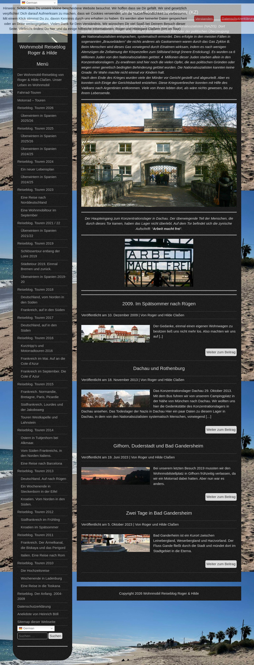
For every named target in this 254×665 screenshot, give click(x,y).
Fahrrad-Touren (29, 92)
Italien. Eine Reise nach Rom (43, 555)
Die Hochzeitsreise (35, 570)
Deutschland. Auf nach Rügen (43, 479)
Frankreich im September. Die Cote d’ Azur (43, 373)
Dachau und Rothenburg (159, 368)
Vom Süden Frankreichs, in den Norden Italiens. (41, 453)
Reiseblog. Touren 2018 (35, 289)
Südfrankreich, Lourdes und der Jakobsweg (42, 407)
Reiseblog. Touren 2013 (35, 471)
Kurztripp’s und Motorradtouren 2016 (37, 348)
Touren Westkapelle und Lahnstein (39, 419)
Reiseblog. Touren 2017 (35, 317)
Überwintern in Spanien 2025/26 (38, 118)
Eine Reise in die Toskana (40, 586)
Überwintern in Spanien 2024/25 (38, 151)
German (26, 628)
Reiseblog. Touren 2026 (35, 108)
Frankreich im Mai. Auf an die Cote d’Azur (43, 361)
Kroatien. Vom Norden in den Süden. (43, 501)
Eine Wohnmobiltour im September (38, 212)
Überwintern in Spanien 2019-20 (43, 279)
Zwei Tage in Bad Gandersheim (159, 513)
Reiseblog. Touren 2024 (35, 161)
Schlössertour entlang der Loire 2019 (40, 253)
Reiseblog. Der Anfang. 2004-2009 (39, 596)
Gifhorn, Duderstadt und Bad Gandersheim (158, 445)
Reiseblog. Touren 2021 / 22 (38, 223)
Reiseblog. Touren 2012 (35, 512)
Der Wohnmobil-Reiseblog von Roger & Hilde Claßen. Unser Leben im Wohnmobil (40, 80)
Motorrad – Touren (31, 100)
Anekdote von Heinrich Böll (37, 614)
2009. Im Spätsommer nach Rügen (159, 303)
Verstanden (204, 19)
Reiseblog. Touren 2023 (35, 190)
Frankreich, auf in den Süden (43, 310)
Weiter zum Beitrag (221, 352)
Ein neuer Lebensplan (37, 169)
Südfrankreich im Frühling (40, 519)
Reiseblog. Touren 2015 (35, 384)
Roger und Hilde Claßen (166, 315)
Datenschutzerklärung (34, 606)
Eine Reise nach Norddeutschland (34, 200)
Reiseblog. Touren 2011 (35, 535)
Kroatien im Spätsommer (39, 527)
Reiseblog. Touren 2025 (35, 128)
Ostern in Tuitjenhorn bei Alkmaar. (39, 440)
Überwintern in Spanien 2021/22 (38, 233)
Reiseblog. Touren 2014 (35, 430)
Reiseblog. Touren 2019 (35, 243)
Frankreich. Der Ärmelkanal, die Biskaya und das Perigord (43, 545)
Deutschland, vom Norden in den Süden (42, 299)
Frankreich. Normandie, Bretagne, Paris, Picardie (40, 394)
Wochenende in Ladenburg (41, 578)
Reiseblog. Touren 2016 (35, 338)
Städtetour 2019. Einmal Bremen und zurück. (39, 266)
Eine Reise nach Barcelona (41, 463)
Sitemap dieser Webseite (36, 622)
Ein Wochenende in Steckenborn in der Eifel (39, 488)
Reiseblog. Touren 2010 (35, 563)
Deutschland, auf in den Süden (39, 327)
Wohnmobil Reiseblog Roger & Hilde (171, 593)
